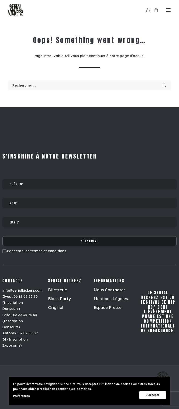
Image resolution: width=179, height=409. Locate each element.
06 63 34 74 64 (25, 315)
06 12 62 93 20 (26, 296)
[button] (168, 10)
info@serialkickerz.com (22, 290)
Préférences (21, 396)
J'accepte (152, 395)
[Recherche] (89, 85)
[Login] (146, 10)
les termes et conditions (45, 251)
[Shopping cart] (154, 10)
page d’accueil (132, 56)
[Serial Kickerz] (15, 10)
